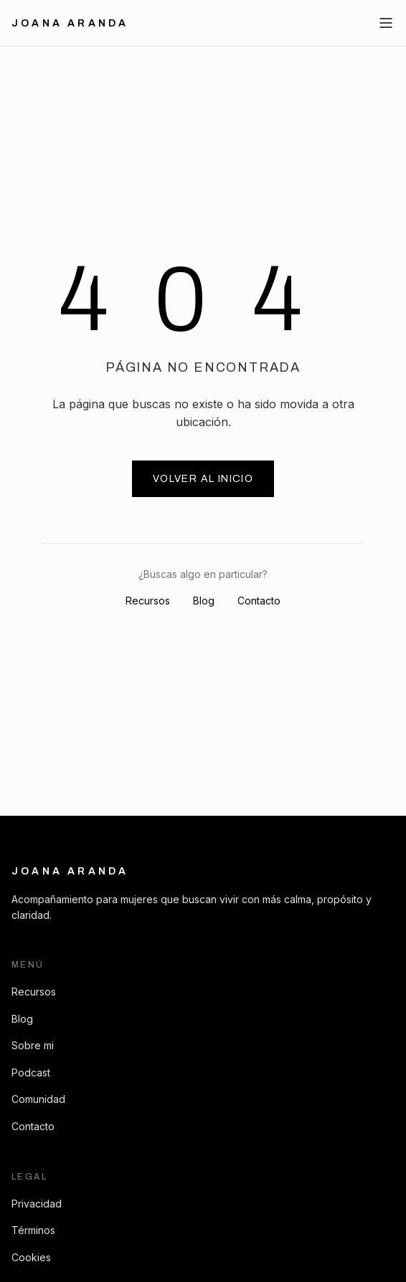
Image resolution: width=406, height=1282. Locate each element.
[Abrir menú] (386, 23)
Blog (203, 600)
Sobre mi (32, 1045)
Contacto (258, 600)
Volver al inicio (203, 478)
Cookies (31, 1257)
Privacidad (36, 1203)
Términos (33, 1230)
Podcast (30, 1072)
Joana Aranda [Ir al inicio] (69, 23)
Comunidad (38, 1099)
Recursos (148, 600)
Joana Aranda (69, 871)
